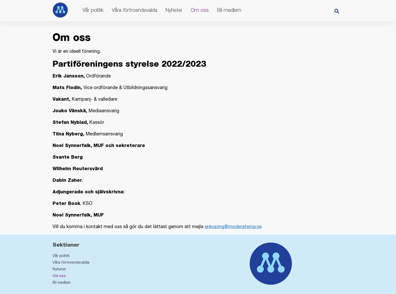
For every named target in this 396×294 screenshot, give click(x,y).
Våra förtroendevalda (134, 10)
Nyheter (173, 10)
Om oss (200, 10)
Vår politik (93, 10)
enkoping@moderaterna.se (233, 226)
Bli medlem (229, 10)
